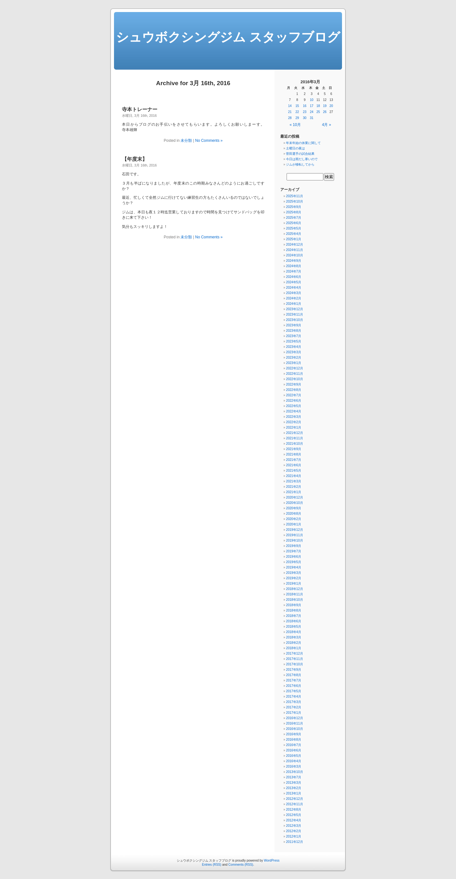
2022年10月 (294, 379)
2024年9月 (293, 260)
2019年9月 (293, 546)
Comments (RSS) (240, 864)
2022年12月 (294, 368)
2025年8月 (293, 212)
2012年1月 (293, 836)
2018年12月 (294, 589)
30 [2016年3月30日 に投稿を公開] (305, 118)
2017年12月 (294, 653)
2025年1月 (293, 239)
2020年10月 (294, 503)
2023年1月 (293, 363)
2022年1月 (293, 427)
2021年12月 (294, 433)
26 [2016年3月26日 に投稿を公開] (324, 112)
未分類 (186, 140)
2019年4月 (293, 567)
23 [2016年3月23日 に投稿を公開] (305, 112)
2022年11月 (294, 373)
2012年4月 (293, 820)
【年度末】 (134, 159)
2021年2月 (293, 486)
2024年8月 (293, 266)
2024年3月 (293, 293)
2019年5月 (293, 562)
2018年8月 (293, 610)
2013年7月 (293, 777)
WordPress (271, 860)
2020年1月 (293, 524)
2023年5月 (293, 341)
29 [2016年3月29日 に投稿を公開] (297, 118)
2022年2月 (293, 422)
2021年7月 (293, 459)
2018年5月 (293, 626)
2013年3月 (293, 782)
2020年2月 (293, 519)
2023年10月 (294, 320)
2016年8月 (293, 739)
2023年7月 (293, 336)
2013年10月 (294, 772)
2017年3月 (293, 702)
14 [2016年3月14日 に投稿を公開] (290, 106)
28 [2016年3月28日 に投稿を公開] (290, 118)
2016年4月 (293, 761)
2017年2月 (293, 707)
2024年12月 (294, 244)
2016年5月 (293, 755)
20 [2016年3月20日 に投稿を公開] (331, 106)
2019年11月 (294, 535)
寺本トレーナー (139, 109)
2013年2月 (293, 788)
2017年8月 (293, 675)
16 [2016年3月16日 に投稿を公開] (305, 106)
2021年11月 (294, 438)
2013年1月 (293, 793)
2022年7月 (293, 395)
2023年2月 (293, 357)
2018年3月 (293, 637)
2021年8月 (293, 454)
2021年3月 (293, 481)
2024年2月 (293, 298)
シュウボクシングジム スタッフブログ (228, 37)
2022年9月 (293, 384)
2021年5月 (293, 470)
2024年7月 (293, 271)
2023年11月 (294, 314)
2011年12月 (294, 842)
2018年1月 (293, 648)
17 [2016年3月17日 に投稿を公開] (312, 106)
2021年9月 (293, 449)
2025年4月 (293, 233)
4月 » (326, 124)
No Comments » (209, 140)
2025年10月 (294, 201)
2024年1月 (293, 303)
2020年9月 (293, 508)
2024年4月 (293, 287)
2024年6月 (293, 277)
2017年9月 (293, 669)
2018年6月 (293, 621)
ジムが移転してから (300, 164)
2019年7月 (293, 551)
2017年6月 (293, 686)
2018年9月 (293, 605)
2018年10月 (294, 599)
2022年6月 (293, 400)
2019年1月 (293, 583)
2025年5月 (293, 228)
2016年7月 (293, 745)
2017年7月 (293, 680)
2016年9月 (293, 734)
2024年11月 (294, 250)
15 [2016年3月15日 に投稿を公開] (297, 106)
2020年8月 (293, 513)
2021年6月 (293, 465)
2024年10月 (294, 255)
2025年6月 (293, 223)
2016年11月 (294, 723)
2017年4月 (293, 696)
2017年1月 (293, 712)
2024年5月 (293, 282)
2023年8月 (293, 330)
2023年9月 (293, 325)
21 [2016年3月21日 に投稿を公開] (290, 112)
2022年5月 (293, 406)
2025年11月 (294, 196)
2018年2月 (293, 642)
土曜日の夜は (295, 148)
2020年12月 (294, 497)
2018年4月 (293, 632)
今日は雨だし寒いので (302, 159)
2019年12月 (294, 529)
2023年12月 (294, 309)
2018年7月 (293, 616)
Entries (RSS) (211, 864)
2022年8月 (293, 390)
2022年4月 (293, 411)
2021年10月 (294, 443)
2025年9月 (293, 207)
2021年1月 (293, 492)
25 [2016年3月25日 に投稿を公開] (318, 112)
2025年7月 (293, 217)
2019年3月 (293, 572)
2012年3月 (293, 825)
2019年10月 (294, 540)
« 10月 (295, 124)
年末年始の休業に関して (303, 143)
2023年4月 (293, 346)
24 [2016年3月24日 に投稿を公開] (312, 112)
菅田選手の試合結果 (300, 153)
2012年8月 (293, 809)
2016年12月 (294, 718)
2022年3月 (293, 416)
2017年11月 (294, 659)
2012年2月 (293, 831)
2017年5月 (293, 691)
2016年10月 (294, 729)
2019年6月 (293, 556)
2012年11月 (294, 804)
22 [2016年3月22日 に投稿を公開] (297, 112)
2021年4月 (293, 476)
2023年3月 (293, 352)
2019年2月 (293, 578)
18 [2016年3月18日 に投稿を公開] (318, 106)
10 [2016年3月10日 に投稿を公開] (312, 100)
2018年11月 (294, 594)
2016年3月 (293, 766)
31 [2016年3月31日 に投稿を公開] (312, 118)
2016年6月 (293, 750)
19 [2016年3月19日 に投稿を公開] (324, 106)
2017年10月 (294, 664)
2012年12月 (294, 799)
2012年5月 (293, 815)
